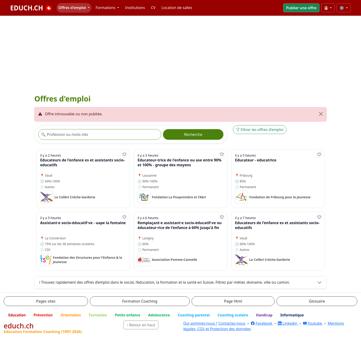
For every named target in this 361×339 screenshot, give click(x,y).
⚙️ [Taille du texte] (342, 7)
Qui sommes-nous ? (200, 323)
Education (17, 315)
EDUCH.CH (31, 7)
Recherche (193, 134)
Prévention (43, 315)
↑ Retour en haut (140, 324)
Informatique (292, 315)
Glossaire (317, 301)
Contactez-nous (231, 323)
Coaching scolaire (232, 315)
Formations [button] (106, 7)
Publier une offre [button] (301, 7)
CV (153, 7)
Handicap (264, 315)
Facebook (262, 323)
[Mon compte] (328, 7)
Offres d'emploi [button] (72, 7)
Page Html (233, 301)
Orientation (70, 315)
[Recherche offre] (99, 134)
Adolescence (159, 315)
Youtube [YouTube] (313, 323)
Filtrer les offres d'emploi (259, 129)
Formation (98, 315)
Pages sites (46, 301)
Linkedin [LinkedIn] (288, 323)
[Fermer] (320, 113)
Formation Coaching (139, 301)
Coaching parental (194, 315)
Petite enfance (127, 315)
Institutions (135, 7)
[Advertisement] (180, 56)
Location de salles (177, 7)
